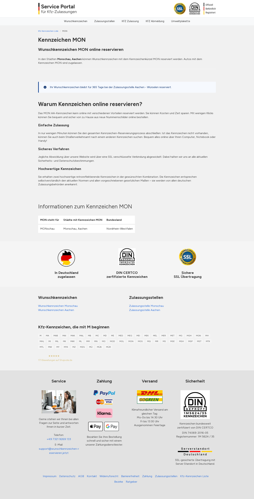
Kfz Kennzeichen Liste (48, 31)
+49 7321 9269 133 (59, 439)
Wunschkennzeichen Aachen (56, 310)
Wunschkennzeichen (75, 21)
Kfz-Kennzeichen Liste (194, 476)
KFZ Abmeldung (155, 21)
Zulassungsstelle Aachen (144, 310)
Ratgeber (131, 481)
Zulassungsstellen (104, 21)
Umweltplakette (180, 21)
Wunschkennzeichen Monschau (58, 306)
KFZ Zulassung (130, 21)
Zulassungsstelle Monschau (146, 306)
